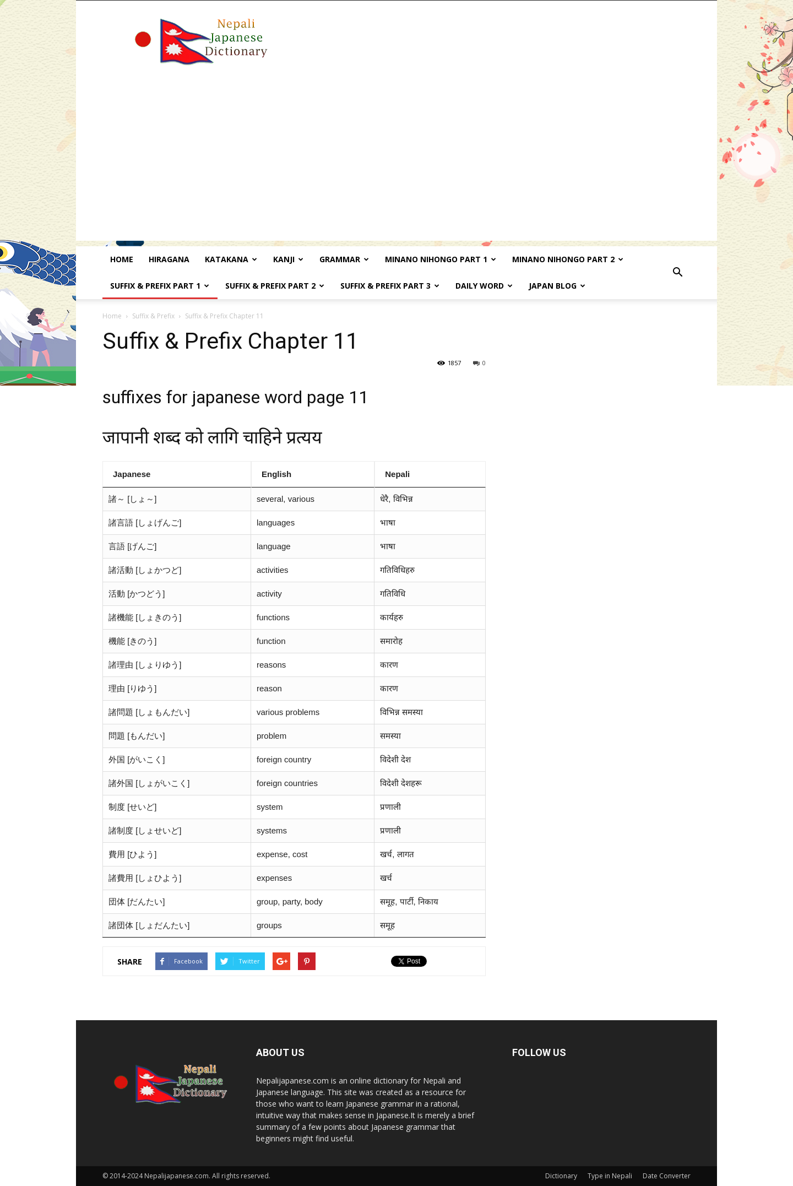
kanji (288, 259)
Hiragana (169, 259)
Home (121, 259)
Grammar (344, 259)
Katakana (231, 259)
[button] (677, 272)
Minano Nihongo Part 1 (440, 259)
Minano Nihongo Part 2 (567, 259)
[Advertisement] (396, 163)
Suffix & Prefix (153, 316)
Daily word (484, 285)
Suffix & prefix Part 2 (274, 285)
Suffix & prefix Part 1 (159, 285)
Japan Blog (557, 285)
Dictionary (561, 1175)
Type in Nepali (610, 1175)
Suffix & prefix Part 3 (389, 285)
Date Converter (667, 1175)
